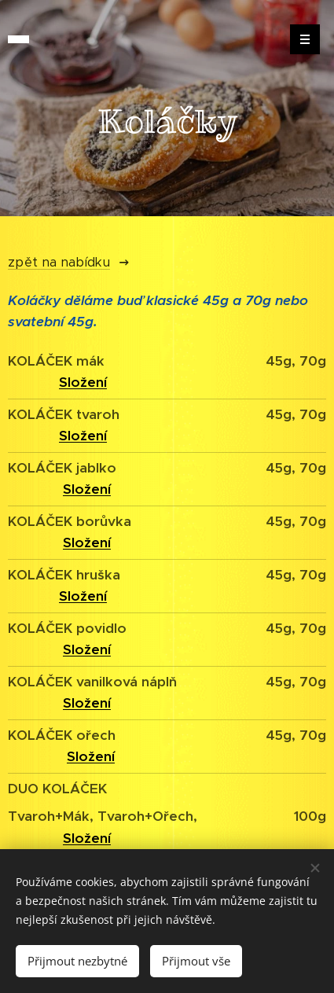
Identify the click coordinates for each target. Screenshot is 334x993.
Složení (87, 703)
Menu (300, 39)
